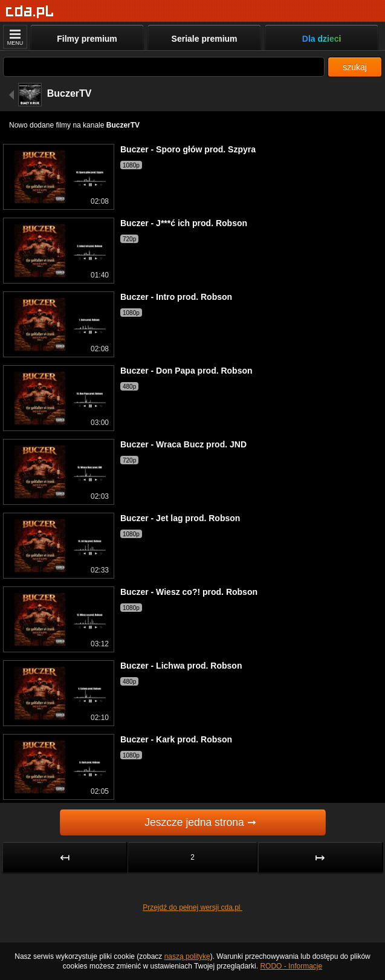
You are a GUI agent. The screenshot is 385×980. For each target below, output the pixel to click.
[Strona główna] (30, 11)
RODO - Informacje (291, 966)
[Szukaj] (164, 67)
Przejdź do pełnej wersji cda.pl (192, 907)
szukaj (355, 67)
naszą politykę (187, 956)
